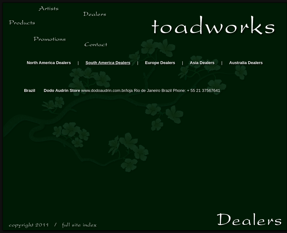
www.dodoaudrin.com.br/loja (107, 90)
